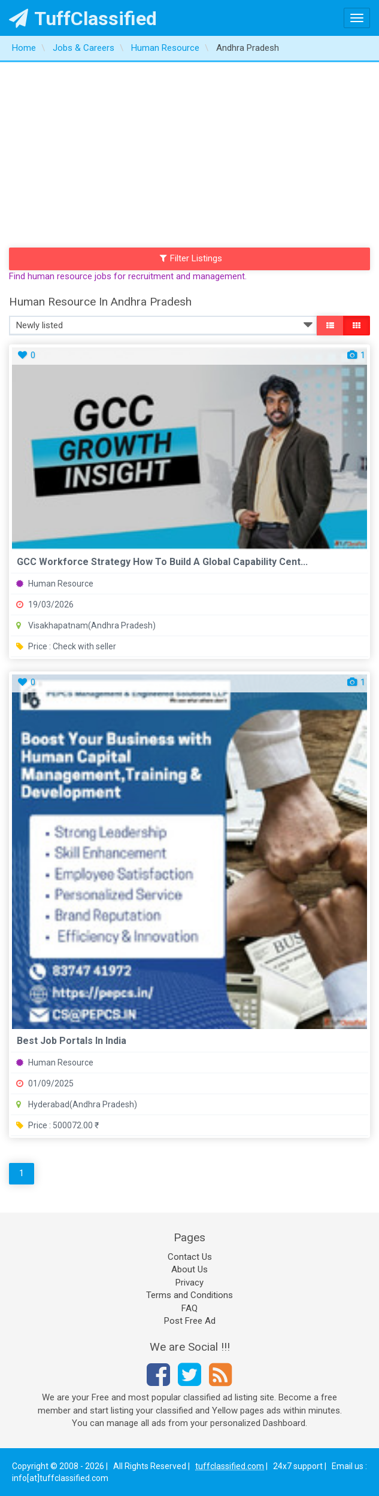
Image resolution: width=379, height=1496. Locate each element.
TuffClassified (83, 18)
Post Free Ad (190, 1320)
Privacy (189, 1282)
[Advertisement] (189, 152)
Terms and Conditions (189, 1295)
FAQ (189, 1308)
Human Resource (54, 583)
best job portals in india (71, 1040)
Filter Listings (191, 258)
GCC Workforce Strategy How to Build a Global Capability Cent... (162, 561)
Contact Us (190, 1256)
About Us (189, 1269)
